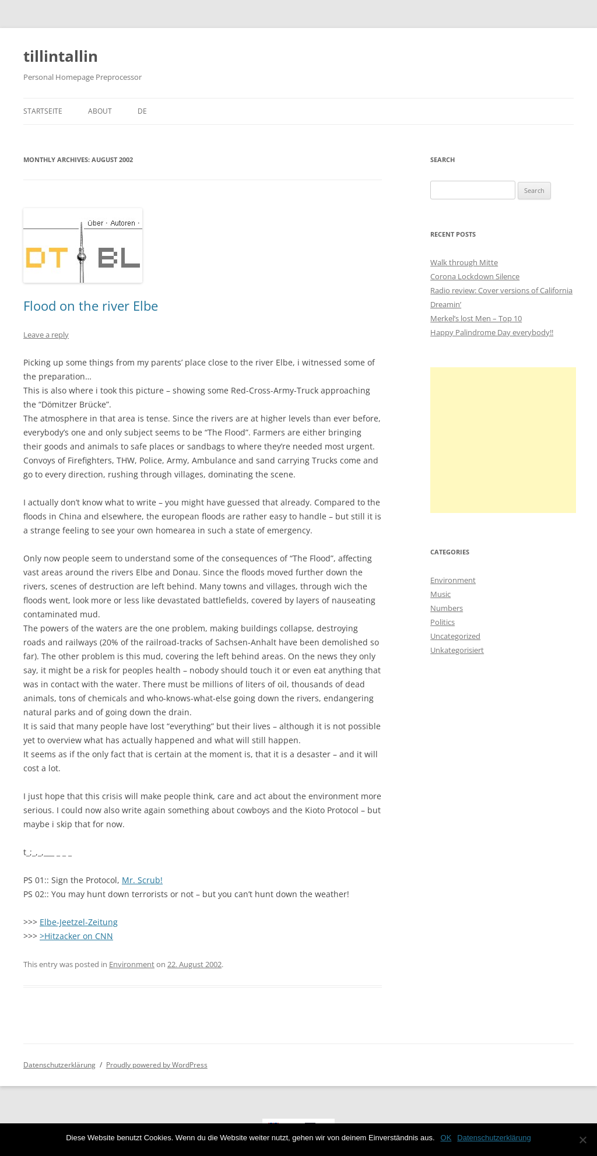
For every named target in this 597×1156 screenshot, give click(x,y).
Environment (131, 964)
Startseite (42, 111)
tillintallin (60, 55)
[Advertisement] (503, 440)
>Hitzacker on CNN (76, 935)
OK (446, 1137)
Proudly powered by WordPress (157, 1065)
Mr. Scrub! (142, 880)
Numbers (446, 608)
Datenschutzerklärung (59, 1065)
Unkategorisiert (457, 650)
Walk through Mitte (464, 262)
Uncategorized (455, 636)
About (100, 111)
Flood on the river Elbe (90, 305)
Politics (442, 622)
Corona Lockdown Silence (474, 276)
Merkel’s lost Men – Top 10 (476, 318)
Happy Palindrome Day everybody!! (491, 332)
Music (440, 594)
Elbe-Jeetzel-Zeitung (79, 921)
